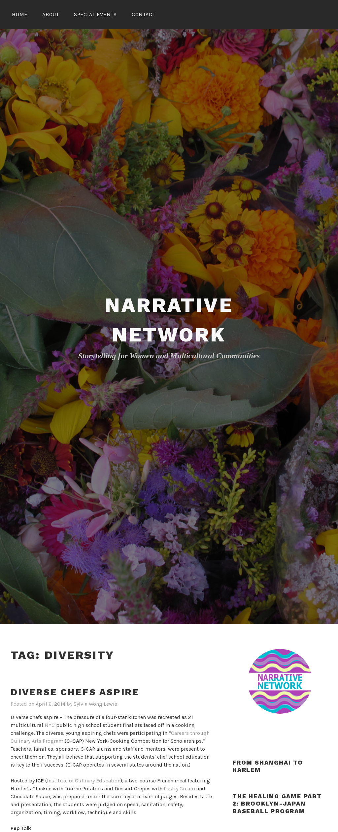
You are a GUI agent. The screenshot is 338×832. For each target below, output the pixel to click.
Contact (143, 14)
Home (19, 14)
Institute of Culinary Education (83, 780)
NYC (50, 725)
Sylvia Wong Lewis (95, 704)
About (50, 14)
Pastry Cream (179, 788)
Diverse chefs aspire (75, 692)
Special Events (95, 14)
